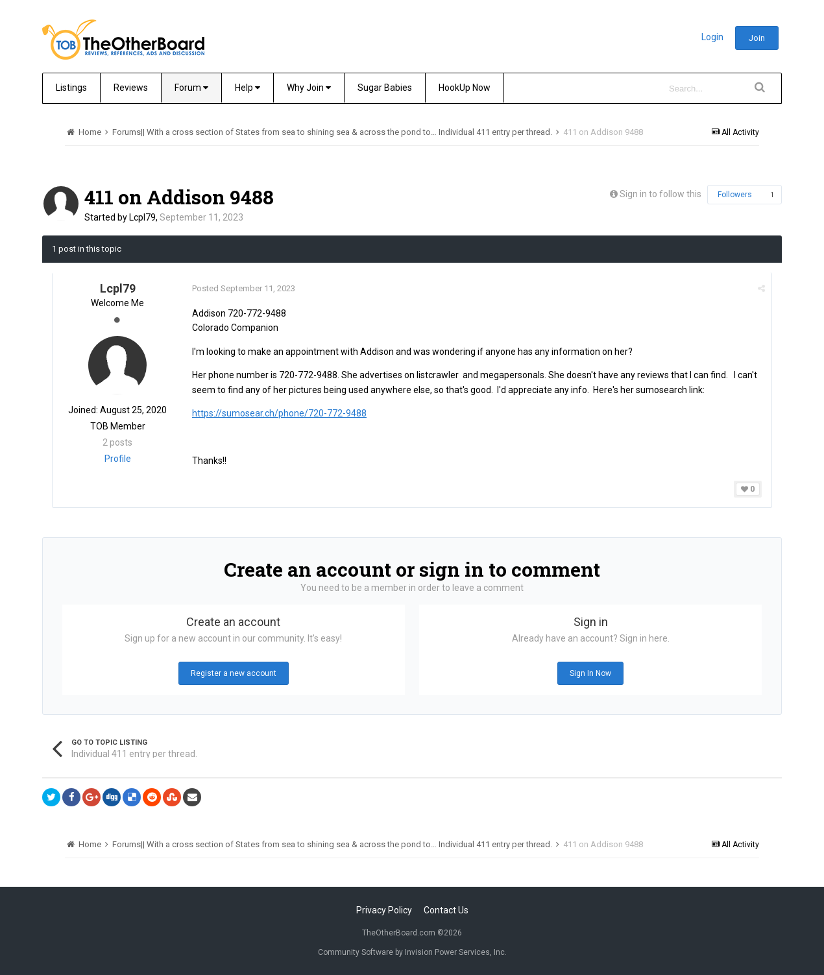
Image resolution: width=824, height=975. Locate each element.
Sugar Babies (384, 87)
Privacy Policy (384, 910)
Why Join (309, 87)
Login (712, 37)
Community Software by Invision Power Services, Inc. (412, 952)
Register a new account (233, 673)
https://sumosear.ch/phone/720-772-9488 (279, 413)
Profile (117, 458)
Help (247, 87)
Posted (243, 288)
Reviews (131, 87)
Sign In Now (590, 673)
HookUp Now (465, 87)
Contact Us (446, 910)
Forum (191, 87)
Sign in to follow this (660, 194)
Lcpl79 (142, 217)
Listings (71, 87)
